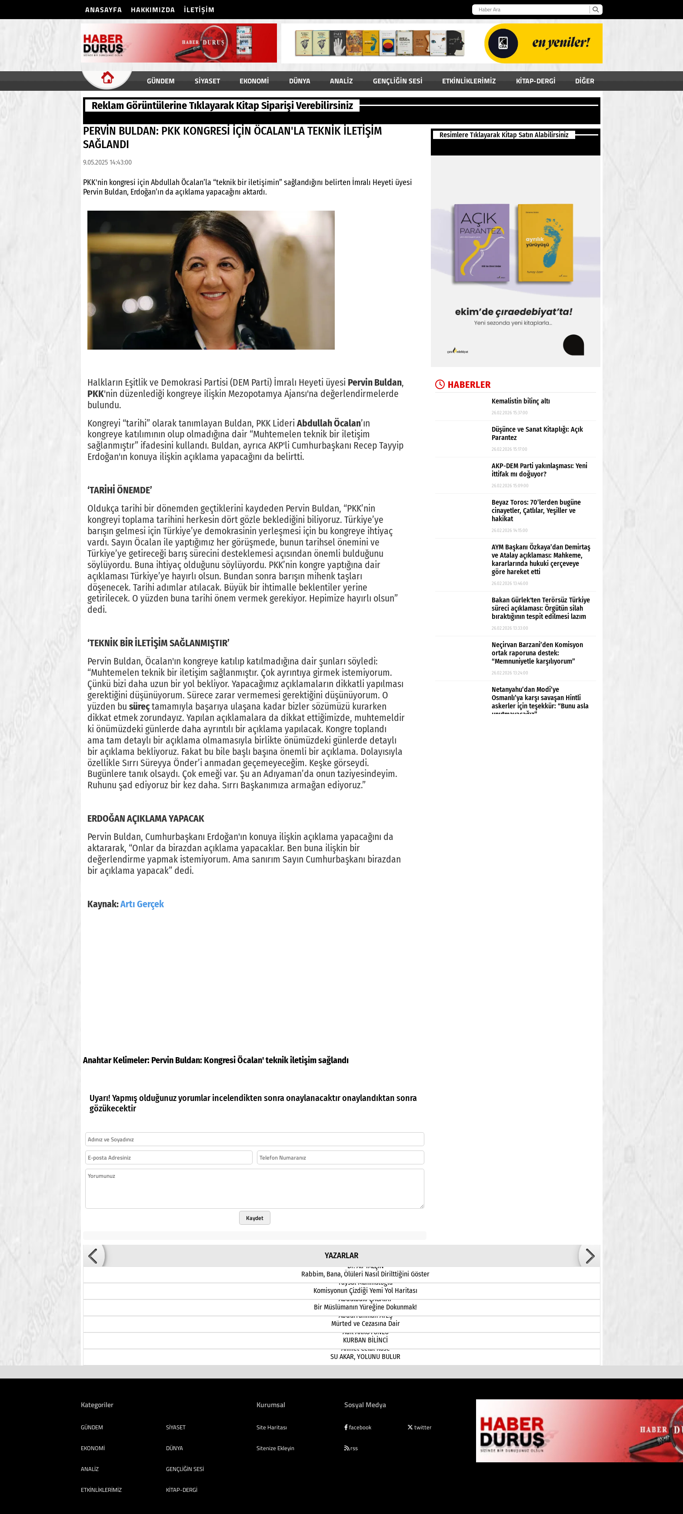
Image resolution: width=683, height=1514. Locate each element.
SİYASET (207, 81)
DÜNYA (299, 81)
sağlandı (333, 1050)
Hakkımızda (153, 9)
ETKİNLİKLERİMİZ (469, 81)
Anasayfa (103, 9)
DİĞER (584, 81)
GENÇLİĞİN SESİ (398, 81)
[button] (94, 1245)
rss (351, 1437)
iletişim (303, 1050)
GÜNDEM (161, 81)
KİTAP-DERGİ (536, 81)
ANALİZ (341, 81)
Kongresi (220, 1050)
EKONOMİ (254, 81)
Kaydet (254, 1207)
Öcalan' (250, 1050)
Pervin (162, 1050)
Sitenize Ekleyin (275, 1437)
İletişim (199, 9)
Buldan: (188, 1050)
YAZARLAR (341, 1245)
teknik (277, 1050)
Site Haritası (272, 1416)
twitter (419, 1416)
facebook (357, 1416)
